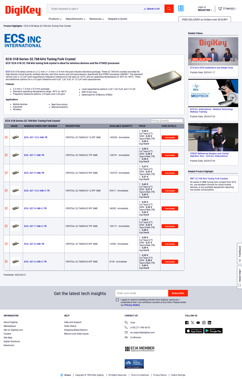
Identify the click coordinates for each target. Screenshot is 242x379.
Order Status (70, 326)
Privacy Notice (132, 305)
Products (54, 18)
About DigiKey (11, 322)
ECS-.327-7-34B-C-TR (35, 226)
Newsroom (9, 345)
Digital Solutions (12, 341)
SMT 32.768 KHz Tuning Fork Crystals (209, 178)
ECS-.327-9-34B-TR (34, 173)
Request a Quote (117, 18)
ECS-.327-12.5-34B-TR (35, 137)
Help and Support (73, 322)
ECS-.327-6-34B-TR (34, 244)
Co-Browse (133, 337)
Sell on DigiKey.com (13, 330)
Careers (7, 334)
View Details (170, 137)
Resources (95, 18)
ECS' (8, 71)
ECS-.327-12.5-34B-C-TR (37, 190)
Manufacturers (74, 18)
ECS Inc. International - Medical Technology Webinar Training (211, 110)
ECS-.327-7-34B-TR (34, 155)
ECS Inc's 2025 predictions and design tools (211, 67)
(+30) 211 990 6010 (137, 328)
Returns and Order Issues (76, 334)
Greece (65, 375)
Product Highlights (13, 26)
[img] (23, 11)
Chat (130, 323)
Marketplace (10, 326)
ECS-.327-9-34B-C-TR (35, 208)
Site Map (8, 337)
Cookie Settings (178, 375)
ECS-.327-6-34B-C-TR (35, 261)
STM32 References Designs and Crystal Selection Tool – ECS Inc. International (209, 154)
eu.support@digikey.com (140, 333)
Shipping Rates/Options (76, 330)
